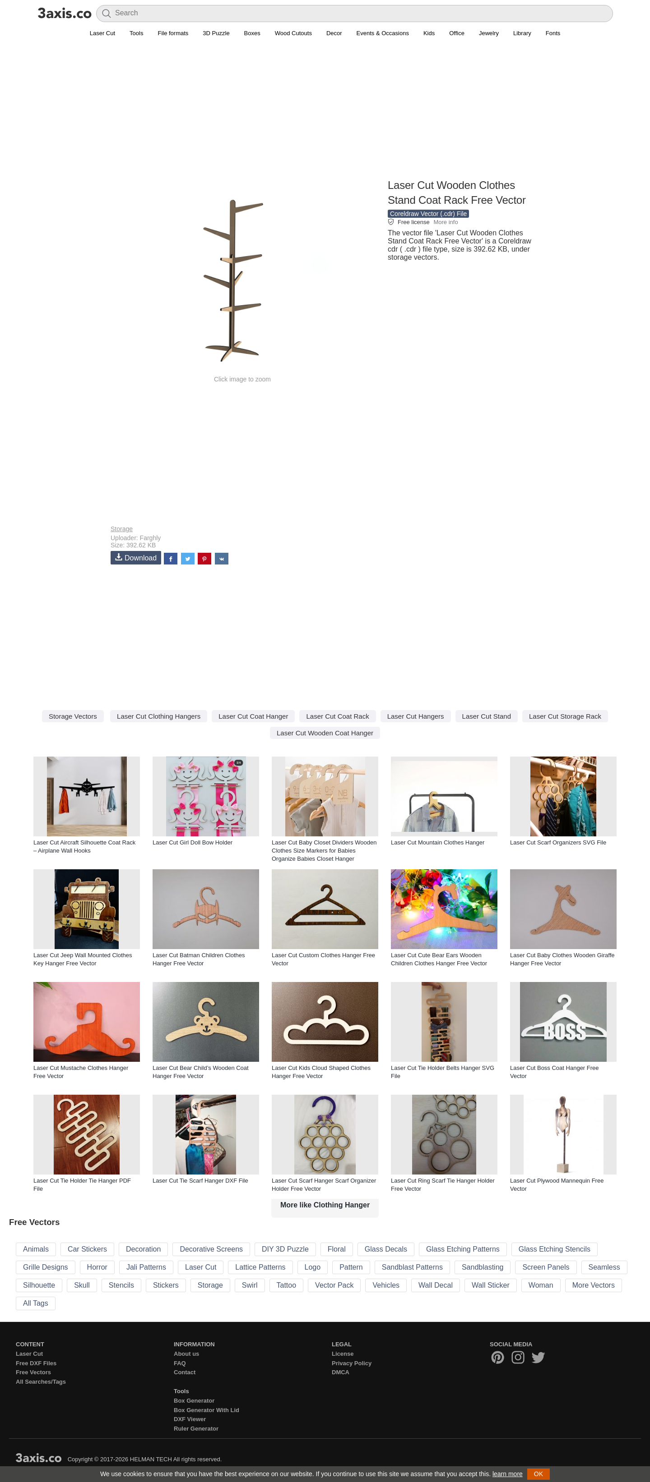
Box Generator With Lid (206, 1410)
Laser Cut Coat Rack (337, 716)
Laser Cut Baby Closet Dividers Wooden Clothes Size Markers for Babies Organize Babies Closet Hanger (324, 850)
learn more (507, 1473)
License (342, 1353)
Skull (82, 1285)
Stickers (166, 1285)
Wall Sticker (491, 1285)
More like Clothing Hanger (325, 1205)
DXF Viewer (190, 1419)
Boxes (252, 33)
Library (522, 33)
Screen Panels (545, 1267)
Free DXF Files (36, 1363)
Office (456, 33)
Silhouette (39, 1285)
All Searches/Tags (41, 1381)
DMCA (340, 1372)
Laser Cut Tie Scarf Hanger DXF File (200, 1180)
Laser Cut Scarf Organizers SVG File (558, 842)
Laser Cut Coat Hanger (253, 716)
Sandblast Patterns (412, 1267)
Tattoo (287, 1285)
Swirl (250, 1285)
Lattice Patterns (260, 1267)
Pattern (351, 1267)
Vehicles (385, 1285)
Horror (97, 1267)
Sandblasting (483, 1267)
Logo (313, 1267)
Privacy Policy (351, 1363)
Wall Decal (435, 1285)
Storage (122, 528)
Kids (429, 33)
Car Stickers (87, 1249)
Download (136, 557)
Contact (184, 1372)
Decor (334, 33)
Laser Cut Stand (486, 716)
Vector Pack (334, 1285)
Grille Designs (45, 1267)
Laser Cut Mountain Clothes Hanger (437, 842)
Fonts (553, 33)
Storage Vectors (73, 716)
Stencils (121, 1285)
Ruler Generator (196, 1428)
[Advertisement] (325, 113)
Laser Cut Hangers (415, 716)
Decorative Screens (211, 1249)
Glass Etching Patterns (463, 1249)
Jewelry (489, 33)
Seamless (604, 1267)
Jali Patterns (146, 1267)
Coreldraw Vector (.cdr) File (428, 213)
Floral (337, 1249)
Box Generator (194, 1400)
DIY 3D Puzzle (285, 1249)
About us (186, 1353)
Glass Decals (386, 1249)
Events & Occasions (383, 33)
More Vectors (593, 1285)
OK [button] (538, 1473)
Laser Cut (102, 33)
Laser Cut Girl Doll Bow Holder (192, 842)
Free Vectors (33, 1372)
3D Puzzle (216, 33)
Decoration (143, 1249)
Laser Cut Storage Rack (565, 716)
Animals (36, 1249)
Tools (136, 33)
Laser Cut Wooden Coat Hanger (325, 733)
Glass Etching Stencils (554, 1249)
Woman (541, 1285)
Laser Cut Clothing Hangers (158, 716)
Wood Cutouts (293, 33)
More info (445, 222)
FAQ (180, 1363)
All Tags (35, 1303)
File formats (173, 33)
